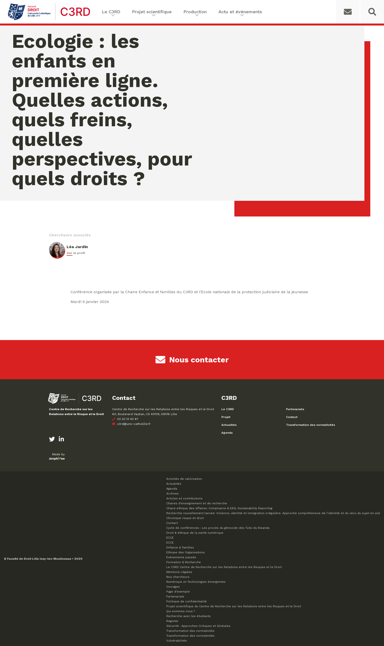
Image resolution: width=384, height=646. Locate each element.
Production (195, 11)
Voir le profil (76, 253)
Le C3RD (111, 11)
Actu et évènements (240, 11)
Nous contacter (192, 360)
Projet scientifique (152, 11)
